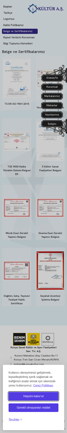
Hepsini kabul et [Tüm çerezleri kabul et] (33, 396)
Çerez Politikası (43, 385)
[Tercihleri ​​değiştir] (15, 419)
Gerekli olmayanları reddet (33, 407)
